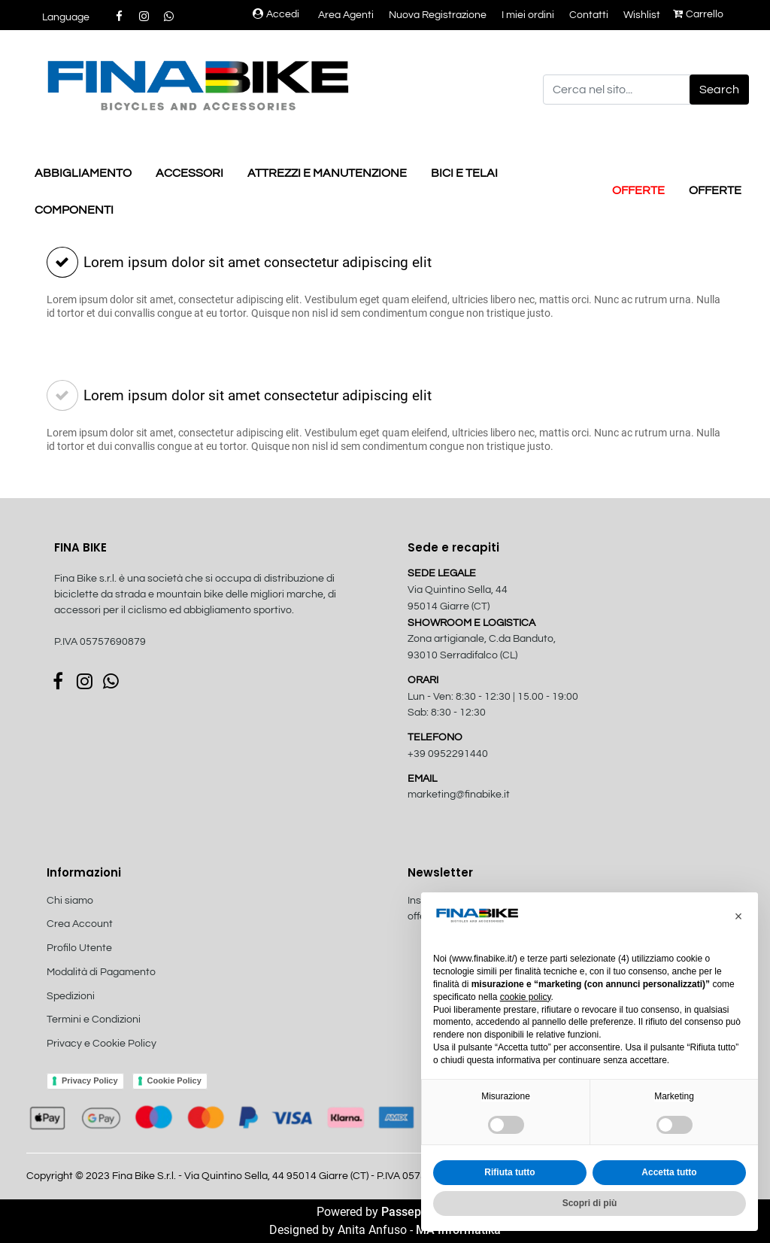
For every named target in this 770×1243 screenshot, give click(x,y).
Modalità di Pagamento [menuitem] (101, 972)
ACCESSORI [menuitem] (189, 173)
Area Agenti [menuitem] (346, 15)
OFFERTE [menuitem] (638, 190)
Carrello (698, 14)
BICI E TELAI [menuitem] (464, 173)
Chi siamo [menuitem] (70, 900)
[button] (719, 89)
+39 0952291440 (448, 754)
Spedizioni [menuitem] (71, 996)
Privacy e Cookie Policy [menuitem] (101, 1043)
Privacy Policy (90, 1080)
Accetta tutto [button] (668, 1172)
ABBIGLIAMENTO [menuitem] (83, 173)
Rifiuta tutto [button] (509, 1172)
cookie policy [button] (525, 997)
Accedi (276, 14)
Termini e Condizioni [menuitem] (94, 1019)
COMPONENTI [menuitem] (74, 210)
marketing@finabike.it (459, 794)
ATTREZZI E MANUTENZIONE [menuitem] (327, 173)
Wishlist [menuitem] (641, 15)
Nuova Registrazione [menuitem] (438, 15)
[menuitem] (127, 1060)
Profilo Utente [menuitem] (79, 948)
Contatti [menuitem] (588, 15)
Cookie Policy (174, 1080)
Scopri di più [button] (589, 1203)
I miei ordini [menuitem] (528, 15)
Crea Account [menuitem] (80, 924)
